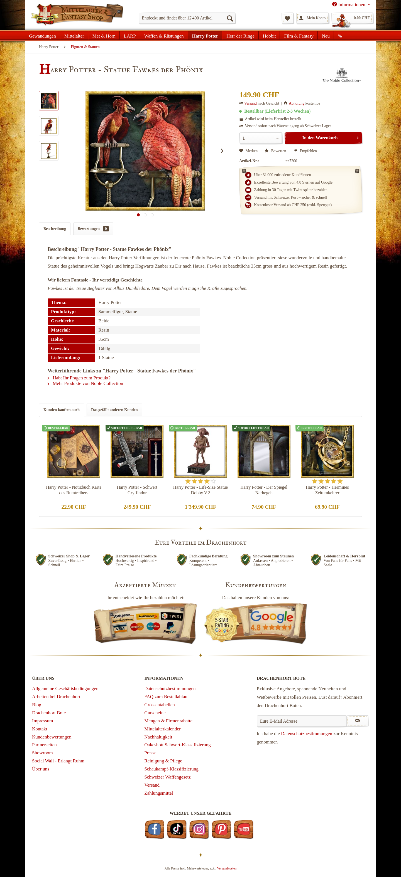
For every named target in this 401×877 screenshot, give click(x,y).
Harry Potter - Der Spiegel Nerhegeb (263, 490)
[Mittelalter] (74, 35)
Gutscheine (154, 712)
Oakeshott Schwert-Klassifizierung (177, 744)
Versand (250, 103)
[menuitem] (187, 18)
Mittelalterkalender (162, 729)
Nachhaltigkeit (158, 737)
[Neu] (326, 35)
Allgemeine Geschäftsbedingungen (65, 688)
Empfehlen (305, 151)
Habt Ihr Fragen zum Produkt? (79, 378)
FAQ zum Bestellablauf (166, 696)
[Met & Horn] (104, 35)
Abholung (296, 103)
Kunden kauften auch (61, 410)
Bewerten (276, 151)
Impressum (42, 720)
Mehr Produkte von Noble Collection (85, 383)
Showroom (42, 752)
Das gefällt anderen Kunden (114, 410)
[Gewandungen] (42, 35)
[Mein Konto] (312, 18)
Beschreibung (54, 229)
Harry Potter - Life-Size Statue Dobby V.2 (200, 490)
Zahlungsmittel (158, 793)
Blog (36, 704)
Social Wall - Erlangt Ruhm (58, 761)
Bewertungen (93, 228)
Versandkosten (226, 868)
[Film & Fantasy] (298, 35)
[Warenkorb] (352, 18)
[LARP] (130, 35)
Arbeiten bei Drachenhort (56, 696)
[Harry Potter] (205, 35)
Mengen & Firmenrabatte (168, 720)
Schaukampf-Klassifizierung (171, 769)
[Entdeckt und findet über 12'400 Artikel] (187, 18)
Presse (150, 752)
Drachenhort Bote (49, 712)
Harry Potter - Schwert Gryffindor (137, 490)
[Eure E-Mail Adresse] (302, 721)
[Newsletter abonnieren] (357, 721)
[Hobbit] (269, 35)
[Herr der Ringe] (240, 35)
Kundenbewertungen (52, 737)
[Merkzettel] (288, 18)
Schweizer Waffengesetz (167, 777)
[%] (340, 35)
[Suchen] (229, 18)
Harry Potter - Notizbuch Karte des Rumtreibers (73, 490)
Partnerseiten (44, 744)
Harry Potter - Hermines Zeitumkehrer (327, 490)
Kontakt (39, 729)
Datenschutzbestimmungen (169, 688)
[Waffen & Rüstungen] (164, 35)
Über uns (40, 769)
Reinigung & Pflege (163, 761)
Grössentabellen (159, 704)
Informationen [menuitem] (349, 4)
